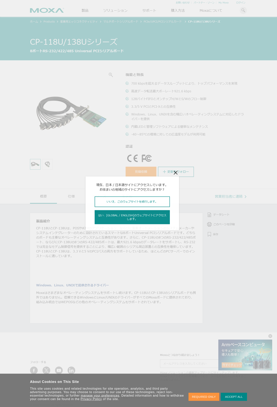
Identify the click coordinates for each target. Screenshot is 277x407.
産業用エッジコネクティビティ (79, 21)
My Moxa (224, 3)
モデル (127, 196)
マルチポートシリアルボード (120, 21)
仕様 (71, 196)
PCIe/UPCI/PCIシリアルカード (163, 21)
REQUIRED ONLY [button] (204, 396)
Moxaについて (211, 10)
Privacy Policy (91, 399)
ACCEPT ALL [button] (234, 396)
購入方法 (178, 10)
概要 (43, 196)
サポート (149, 10)
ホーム (34, 21)
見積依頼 (141, 171)
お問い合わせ (183, 3)
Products (49, 21)
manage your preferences (100, 395)
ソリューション (115, 10)
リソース (99, 196)
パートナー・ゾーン (204, 3)
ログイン (240, 3)
